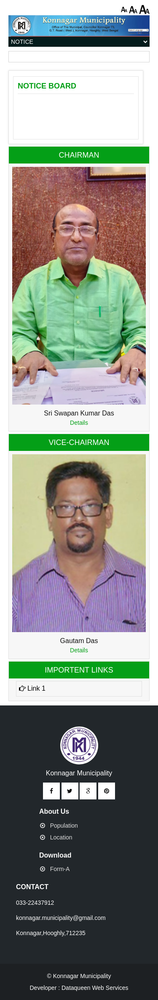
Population (64, 825)
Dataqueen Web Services (95, 987)
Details (79, 422)
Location (61, 837)
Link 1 (32, 688)
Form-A (60, 869)
